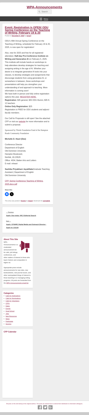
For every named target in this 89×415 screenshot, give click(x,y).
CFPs (8, 303)
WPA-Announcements (44, 7)
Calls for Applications (13, 296)
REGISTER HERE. (28, 97)
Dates (8, 306)
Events (23, 201)
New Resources (11, 316)
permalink (46, 201)
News (8, 319)
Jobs (7, 314)
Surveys (8, 324)
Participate (9, 321)
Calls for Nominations (13, 298)
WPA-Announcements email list (17, 283)
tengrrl (29, 36)
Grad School (10, 311)
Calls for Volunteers (12, 301)
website (22, 121)
